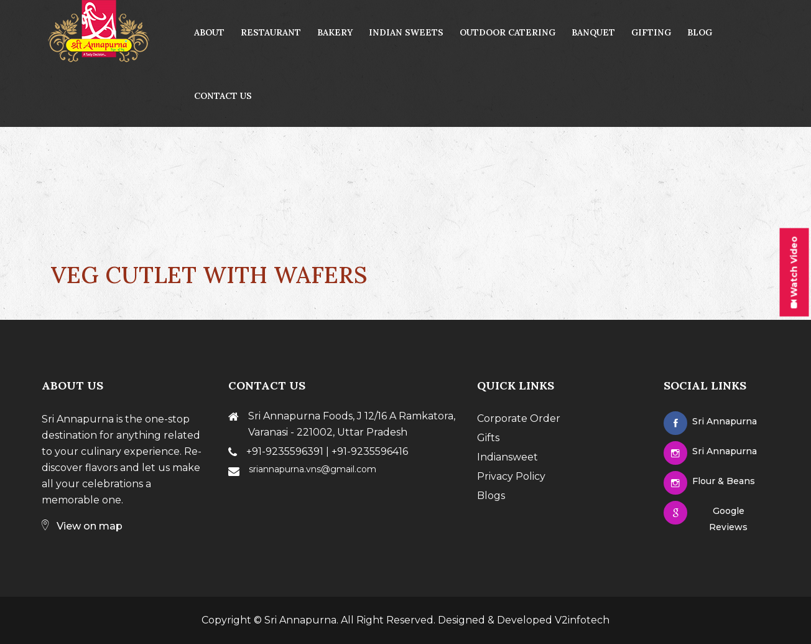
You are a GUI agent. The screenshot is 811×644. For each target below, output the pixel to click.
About (209, 32)
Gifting (651, 32)
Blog (699, 32)
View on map (82, 526)
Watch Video (793, 272)
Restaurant (271, 32)
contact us (223, 95)
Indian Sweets (406, 32)
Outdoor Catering (507, 32)
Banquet (593, 32)
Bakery (335, 32)
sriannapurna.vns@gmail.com (312, 469)
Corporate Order (518, 418)
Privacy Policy (511, 476)
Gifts (488, 438)
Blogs (491, 496)
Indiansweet (507, 457)
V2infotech (582, 620)
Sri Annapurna (300, 620)
